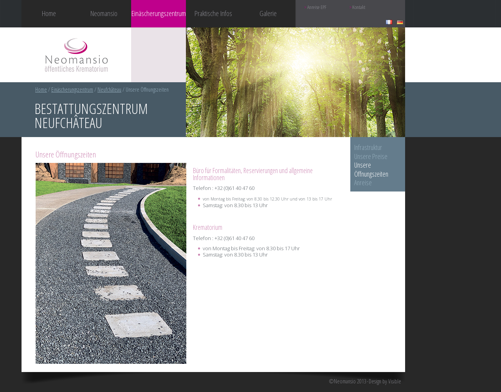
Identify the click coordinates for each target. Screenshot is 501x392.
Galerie (268, 13)
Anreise (363, 182)
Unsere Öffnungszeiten (371, 169)
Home (49, 13)
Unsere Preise (370, 156)
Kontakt (358, 7)
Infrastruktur (368, 147)
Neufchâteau (109, 89)
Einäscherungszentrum (72, 89)
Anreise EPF (316, 7)
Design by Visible (385, 381)
